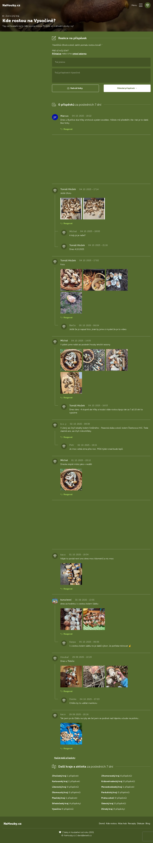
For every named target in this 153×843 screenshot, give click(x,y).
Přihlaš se (56, 53)
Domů (102, 823)
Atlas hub (122, 823)
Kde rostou (111, 823)
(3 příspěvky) (113, 809)
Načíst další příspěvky (64, 758)
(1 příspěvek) (65, 776)
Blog (148, 823)
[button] (141, 5)
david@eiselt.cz (84, 835)
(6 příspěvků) (116, 776)
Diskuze (140, 823)
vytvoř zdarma (79, 53)
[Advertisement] (24, 80)
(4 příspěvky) (66, 803)
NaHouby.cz (11, 5)
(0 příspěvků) (118, 781)
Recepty (132, 823)
